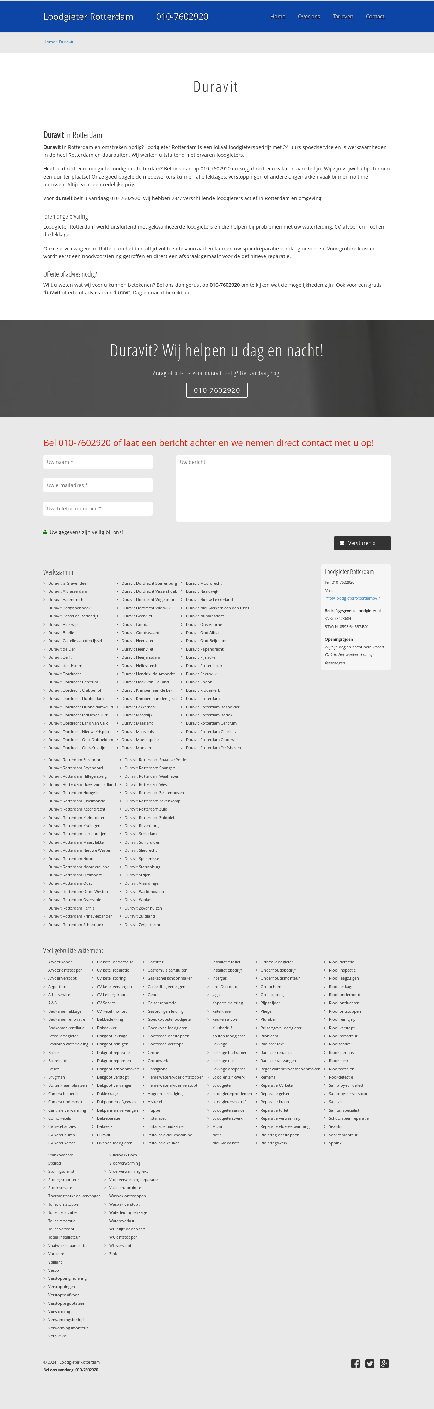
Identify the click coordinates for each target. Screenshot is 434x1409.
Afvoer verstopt (62, 978)
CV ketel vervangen (114, 986)
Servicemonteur (343, 1134)
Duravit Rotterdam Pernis (71, 908)
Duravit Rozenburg (141, 825)
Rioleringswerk (274, 1143)
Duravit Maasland (138, 723)
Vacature (56, 1253)
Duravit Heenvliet (137, 640)
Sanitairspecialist (344, 1110)
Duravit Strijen (137, 874)
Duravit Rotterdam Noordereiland (79, 866)
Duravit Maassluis (138, 731)
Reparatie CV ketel (277, 1085)
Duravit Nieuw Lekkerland (209, 599)
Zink (113, 1253)
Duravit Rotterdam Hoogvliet (74, 792)
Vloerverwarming (124, 1163)
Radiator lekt (272, 1044)
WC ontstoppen (123, 1237)
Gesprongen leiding (165, 1011)
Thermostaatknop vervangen (74, 1195)
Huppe (154, 1110)
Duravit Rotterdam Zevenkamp (152, 800)
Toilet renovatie (62, 1212)
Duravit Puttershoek (204, 665)
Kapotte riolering (227, 1002)
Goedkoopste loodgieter (170, 1019)
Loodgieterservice (228, 1110)
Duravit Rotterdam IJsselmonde (76, 800)
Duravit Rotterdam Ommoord (75, 874)
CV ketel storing (111, 978)
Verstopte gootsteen (66, 1303)
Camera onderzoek (65, 1101)
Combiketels (59, 1118)
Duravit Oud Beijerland (207, 640)
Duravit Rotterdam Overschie (74, 899)
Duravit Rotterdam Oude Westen (78, 891)
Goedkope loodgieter (167, 1027)
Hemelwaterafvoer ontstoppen (176, 1077)
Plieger (267, 1011)
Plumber (268, 1019)
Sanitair (336, 1101)
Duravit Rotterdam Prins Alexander (80, 916)
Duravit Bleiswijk (63, 624)
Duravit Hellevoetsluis (141, 665)
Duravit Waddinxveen (144, 891)
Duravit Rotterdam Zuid (145, 809)
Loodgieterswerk (227, 1118)
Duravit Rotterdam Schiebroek (75, 924)
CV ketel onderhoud (115, 961)
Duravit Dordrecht (64, 673)
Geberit (154, 994)
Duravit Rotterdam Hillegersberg (77, 776)
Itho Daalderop (226, 986)
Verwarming (59, 1311)
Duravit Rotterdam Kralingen (74, 825)
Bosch (53, 1069)
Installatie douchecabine (170, 1134)
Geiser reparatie (162, 1002)
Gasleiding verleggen (166, 986)
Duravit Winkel (137, 899)
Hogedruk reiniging (165, 1093)
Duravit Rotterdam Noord (71, 858)
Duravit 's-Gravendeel (67, 583)
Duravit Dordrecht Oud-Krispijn (76, 747)
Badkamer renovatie (66, 1019)
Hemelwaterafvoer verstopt (172, 1085)
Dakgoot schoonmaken (118, 1069)
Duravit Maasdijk (137, 715)
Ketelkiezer (222, 1011)
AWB (52, 1002)
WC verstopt (120, 1245)
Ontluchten (271, 986)
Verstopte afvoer (63, 1294)
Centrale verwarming (67, 1110)
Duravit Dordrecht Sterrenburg (149, 583)
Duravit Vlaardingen (142, 883)
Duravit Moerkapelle (140, 739)
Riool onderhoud (344, 994)
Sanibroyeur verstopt (348, 1093)
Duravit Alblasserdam (67, 591)
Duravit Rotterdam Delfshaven (213, 747)
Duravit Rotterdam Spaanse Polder (156, 759)
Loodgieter (222, 1085)
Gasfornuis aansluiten (168, 970)
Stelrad (54, 1163)
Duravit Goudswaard (140, 632)
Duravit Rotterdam (203, 698)
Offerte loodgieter (277, 961)
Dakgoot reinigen (112, 1044)
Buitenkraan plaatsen (67, 1085)
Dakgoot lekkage (112, 1035)
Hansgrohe (157, 1069)
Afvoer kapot (60, 961)
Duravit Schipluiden (142, 842)
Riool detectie (341, 961)
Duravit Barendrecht (66, 599)
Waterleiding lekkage (128, 1212)
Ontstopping (272, 994)
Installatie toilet (226, 961)
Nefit (216, 1134)
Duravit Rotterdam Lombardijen (77, 833)
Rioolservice (340, 1044)
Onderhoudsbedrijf (278, 970)
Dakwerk (105, 1126)
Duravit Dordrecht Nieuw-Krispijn (78, 731)
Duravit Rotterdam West (146, 784)
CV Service (106, 1002)
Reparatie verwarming (280, 1118)
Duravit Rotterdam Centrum (211, 723)
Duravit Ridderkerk (203, 690)
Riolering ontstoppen (280, 1134)
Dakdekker (106, 1027)
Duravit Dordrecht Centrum (73, 681)
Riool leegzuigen (344, 978)
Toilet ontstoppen (64, 1204)
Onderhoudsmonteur (280, 978)
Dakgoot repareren (114, 1060)
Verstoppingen (61, 1286)
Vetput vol (57, 1336)
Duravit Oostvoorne (204, 624)
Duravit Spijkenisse (141, 858)
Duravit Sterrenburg (142, 866)
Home (49, 42)
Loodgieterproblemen (232, 1093)
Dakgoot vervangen (115, 1085)
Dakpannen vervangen (117, 1110)
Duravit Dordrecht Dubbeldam (76, 698)
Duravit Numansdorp (205, 616)
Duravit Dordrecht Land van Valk (78, 723)
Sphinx (335, 1143)
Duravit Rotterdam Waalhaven (151, 776)
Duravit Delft (60, 657)
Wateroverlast (121, 1220)
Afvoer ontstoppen (65, 970)
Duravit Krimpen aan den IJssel (149, 698)
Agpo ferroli (59, 986)
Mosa (217, 1126)
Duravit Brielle (61, 632)
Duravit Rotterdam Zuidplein (150, 817)
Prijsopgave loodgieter (281, 1027)
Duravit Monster (136, 747)
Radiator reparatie (277, 1052)
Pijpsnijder (270, 1002)
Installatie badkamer (166, 1126)
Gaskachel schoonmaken (170, 978)
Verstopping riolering (67, 1278)
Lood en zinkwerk (228, 1077)
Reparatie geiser (275, 1093)
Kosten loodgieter (228, 1035)
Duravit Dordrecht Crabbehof (75, 690)
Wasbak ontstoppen (127, 1195)
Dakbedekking (110, 1019)
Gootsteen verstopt (165, 1044)
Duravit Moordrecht (204, 583)
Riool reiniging (342, 1019)
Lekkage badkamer (229, 1052)
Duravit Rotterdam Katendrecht (76, 809)
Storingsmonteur (63, 1179)
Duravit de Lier (61, 649)
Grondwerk (158, 1060)
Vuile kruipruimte (125, 1187)
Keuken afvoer (225, 1019)
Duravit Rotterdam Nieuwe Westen (79, 850)
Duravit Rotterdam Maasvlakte (76, 842)
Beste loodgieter (63, 1035)
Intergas (219, 978)
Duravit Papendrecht (205, 649)
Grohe (153, 1052)
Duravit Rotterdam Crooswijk (212, 739)
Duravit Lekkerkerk (139, 706)
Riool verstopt (342, 1027)
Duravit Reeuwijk (201, 673)
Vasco (53, 1270)
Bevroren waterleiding (68, 1044)
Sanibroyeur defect (346, 1085)
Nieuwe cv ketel (226, 1143)
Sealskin (336, 1126)
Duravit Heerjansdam (141, 657)
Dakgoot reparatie (113, 1052)
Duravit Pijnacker (201, 657)
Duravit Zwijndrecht (142, 924)
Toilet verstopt (61, 1228)
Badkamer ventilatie (66, 1027)
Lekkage (219, 1044)
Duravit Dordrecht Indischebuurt (78, 715)
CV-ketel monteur (113, 1011)
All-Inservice (59, 994)
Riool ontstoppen (345, 1011)
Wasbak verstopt (124, 1204)
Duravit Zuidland (139, 916)
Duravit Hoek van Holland (145, 681)
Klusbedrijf (222, 1027)
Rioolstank (338, 1060)
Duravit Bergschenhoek (69, 607)
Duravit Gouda (135, 624)
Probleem (269, 1035)
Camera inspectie (63, 1093)
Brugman (56, 1077)
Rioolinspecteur (343, 1035)
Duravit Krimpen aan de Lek (147, 690)
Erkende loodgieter (114, 1143)
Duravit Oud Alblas (203, 632)
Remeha (268, 1077)
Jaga (216, 994)
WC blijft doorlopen (127, 1228)
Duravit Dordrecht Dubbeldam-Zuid (80, 706)
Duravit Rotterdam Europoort (75, 759)
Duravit (66, 42)
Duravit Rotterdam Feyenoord (75, 767)
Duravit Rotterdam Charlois (211, 731)
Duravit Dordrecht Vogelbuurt (149, 599)
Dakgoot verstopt (113, 1077)
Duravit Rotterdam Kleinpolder (76, 817)
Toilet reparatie (61, 1220)
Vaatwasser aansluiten (68, 1245)
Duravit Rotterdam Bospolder (212, 706)
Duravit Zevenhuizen (143, 908)
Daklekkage (107, 1093)
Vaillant (55, 1262)
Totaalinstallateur (64, 1237)
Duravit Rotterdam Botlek (209, 715)
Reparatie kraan (275, 1101)
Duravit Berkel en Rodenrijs (73, 616)
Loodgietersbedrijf (229, 1101)
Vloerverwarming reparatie (133, 1179)
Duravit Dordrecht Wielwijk (146, 607)
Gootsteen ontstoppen (168, 1035)
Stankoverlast (60, 1154)
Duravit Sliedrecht (140, 850)
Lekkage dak (223, 1060)
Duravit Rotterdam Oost (70, 883)
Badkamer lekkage (64, 1011)
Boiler (53, 1052)
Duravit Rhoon (199, 681)
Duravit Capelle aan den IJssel (75, 640)
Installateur (158, 1118)
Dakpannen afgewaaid (117, 1101)
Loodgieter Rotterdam (88, 16)
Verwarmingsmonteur (68, 1327)
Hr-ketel (155, 1101)
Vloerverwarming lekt (128, 1171)
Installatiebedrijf (227, 970)
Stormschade (60, 1187)
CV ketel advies (62, 1126)
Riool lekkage (341, 986)
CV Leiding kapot (112, 994)
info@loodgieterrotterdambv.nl (353, 598)
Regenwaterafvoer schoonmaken (290, 1069)
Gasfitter (155, 961)
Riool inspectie (342, 970)
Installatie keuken (164, 1143)
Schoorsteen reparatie (349, 1118)
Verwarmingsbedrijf (66, 1319)
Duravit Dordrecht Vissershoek (149, 591)
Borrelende (58, 1060)
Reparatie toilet (274, 1110)
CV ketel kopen (62, 1143)
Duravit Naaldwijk (202, 591)
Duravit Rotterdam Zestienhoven (154, 792)
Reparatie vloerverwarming (285, 1126)
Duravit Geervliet (137, 616)
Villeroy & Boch (123, 1154)
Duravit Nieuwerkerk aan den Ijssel (217, 607)
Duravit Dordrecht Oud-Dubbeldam (80, 739)
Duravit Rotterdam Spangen (149, 767)
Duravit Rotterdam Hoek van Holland (82, 784)
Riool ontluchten (344, 1002)
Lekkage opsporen (229, 1069)
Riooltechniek (341, 1069)
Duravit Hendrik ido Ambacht (148, 673)
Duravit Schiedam (140, 833)
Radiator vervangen (278, 1060)
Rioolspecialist (342, 1052)
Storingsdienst (61, 1171)
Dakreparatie (108, 1118)
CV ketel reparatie (113, 970)
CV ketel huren (61, 1134)
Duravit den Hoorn (65, 665)
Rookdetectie (341, 1077)
